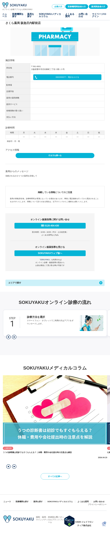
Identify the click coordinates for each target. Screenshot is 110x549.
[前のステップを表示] (8, 337)
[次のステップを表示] (14, 337)
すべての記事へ (55, 476)
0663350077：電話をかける (67, 77)
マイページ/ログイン (99, 15)
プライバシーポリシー (97, 504)
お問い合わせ (83, 15)
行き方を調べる (55, 155)
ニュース (4, 15)
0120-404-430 (52, 225)
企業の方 (58, 6)
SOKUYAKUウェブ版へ (50, 253)
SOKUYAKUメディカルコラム (50, 15)
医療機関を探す (18, 15)
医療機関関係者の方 (77, 6)
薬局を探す (30, 15)
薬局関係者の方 (98, 6)
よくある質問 (69, 15)
